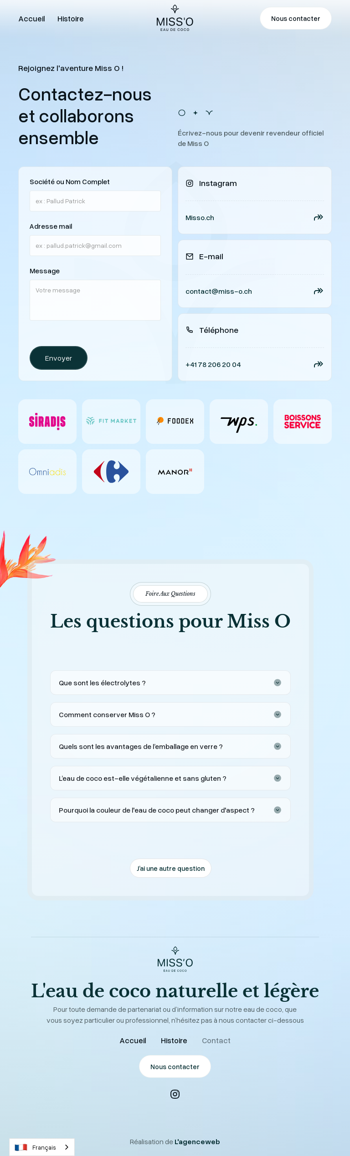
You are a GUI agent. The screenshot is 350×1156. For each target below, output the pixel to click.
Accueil (132, 1040)
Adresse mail (51, 226)
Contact (216, 1040)
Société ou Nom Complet (70, 181)
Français (35, 1147)
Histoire (174, 1040)
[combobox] (42, 1147)
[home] (175, 18)
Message (45, 270)
